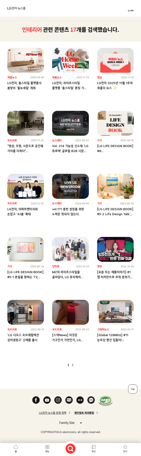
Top (133, 389)
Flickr (80, 400)
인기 (125, 451)
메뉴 (47, 451)
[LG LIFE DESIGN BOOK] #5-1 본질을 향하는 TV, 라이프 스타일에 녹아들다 (25, 277)
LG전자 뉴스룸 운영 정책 (52, 413)
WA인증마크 (105, 401)
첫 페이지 (57, 365)
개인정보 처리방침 (84, 413)
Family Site (70, 422)
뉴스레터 (131, 10)
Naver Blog (69, 400)
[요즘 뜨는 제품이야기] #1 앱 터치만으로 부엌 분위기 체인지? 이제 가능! (114, 277)
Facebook (36, 400)
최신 (94, 451)
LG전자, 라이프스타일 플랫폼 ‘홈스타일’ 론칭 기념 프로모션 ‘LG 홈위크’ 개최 (69, 88)
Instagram (58, 400)
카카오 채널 (91, 400)
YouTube (47, 400)
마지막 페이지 (83, 365)
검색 (70, 449)
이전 (62, 365)
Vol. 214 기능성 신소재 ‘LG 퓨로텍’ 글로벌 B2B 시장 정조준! (70, 151)
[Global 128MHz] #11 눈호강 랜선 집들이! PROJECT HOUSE (112, 340)
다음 (79, 365)
